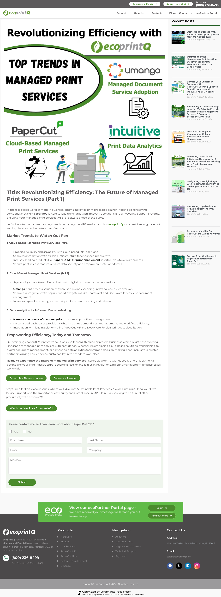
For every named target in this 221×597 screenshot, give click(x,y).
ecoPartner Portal (206, 13)
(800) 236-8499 (207, 5)
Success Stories (124, 541)
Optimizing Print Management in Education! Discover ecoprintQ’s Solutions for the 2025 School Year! (202, 61)
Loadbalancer (68, 546)
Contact (185, 13)
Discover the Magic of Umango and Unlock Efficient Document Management (199, 135)
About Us (140, 13)
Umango (66, 565)
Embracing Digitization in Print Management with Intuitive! (201, 209)
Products (158, 13)
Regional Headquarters (128, 546)
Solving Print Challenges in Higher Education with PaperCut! (202, 258)
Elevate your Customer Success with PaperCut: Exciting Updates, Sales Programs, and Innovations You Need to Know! (202, 88)
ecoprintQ (116, 224)
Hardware (66, 536)
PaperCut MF (68, 551)
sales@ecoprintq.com (179, 556)
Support (123, 13)
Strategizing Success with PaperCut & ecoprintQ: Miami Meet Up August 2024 (203, 34)
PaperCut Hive (69, 556)
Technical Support (125, 551)
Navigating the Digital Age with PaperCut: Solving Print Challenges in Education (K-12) (203, 185)
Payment (120, 556)
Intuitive (65, 541)
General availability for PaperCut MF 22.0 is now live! (203, 232)
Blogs (172, 13)
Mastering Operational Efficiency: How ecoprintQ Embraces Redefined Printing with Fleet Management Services (203, 161)
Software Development (74, 561)
